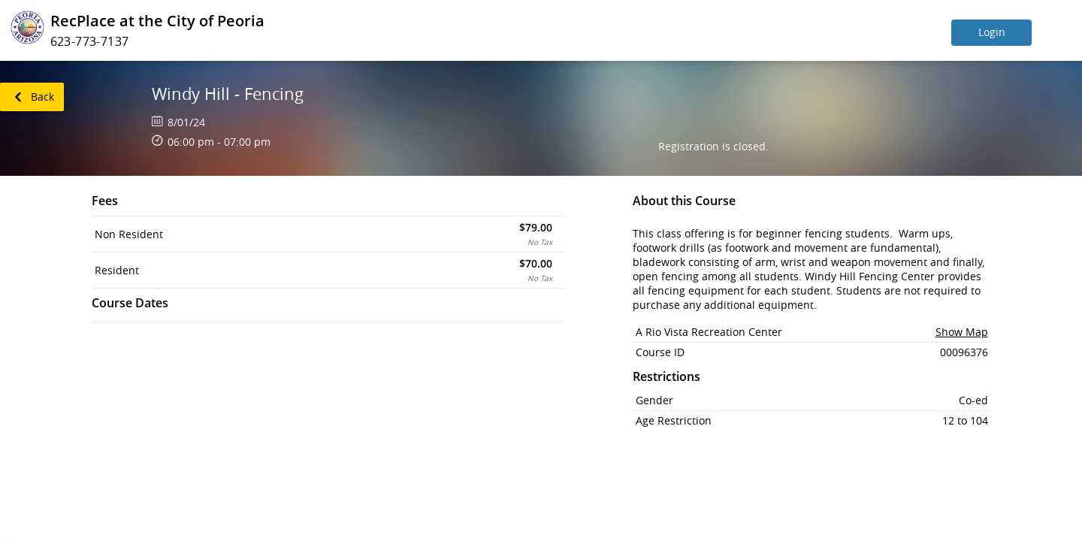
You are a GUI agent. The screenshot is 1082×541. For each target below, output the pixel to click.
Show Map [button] (961, 332)
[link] (32, 97)
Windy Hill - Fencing (228, 93)
